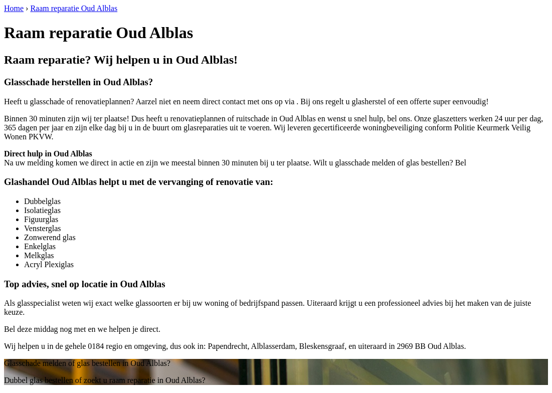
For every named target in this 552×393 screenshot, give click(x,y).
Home (14, 8)
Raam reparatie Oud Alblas (73, 8)
